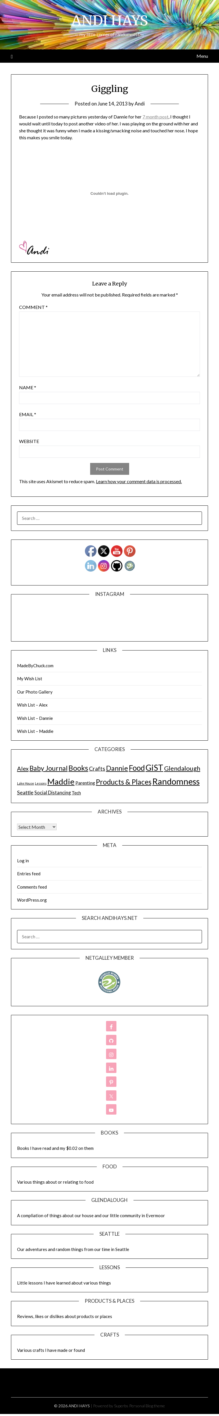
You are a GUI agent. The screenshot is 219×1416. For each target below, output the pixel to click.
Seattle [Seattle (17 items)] (25, 792)
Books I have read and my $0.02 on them (55, 1148)
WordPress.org (32, 899)
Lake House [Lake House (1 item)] (25, 783)
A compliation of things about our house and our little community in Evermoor (91, 1215)
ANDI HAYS (109, 20)
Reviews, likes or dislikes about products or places (64, 1316)
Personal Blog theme (147, 1405)
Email (27, 414)
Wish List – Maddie (35, 731)
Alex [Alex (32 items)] (23, 768)
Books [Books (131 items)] (78, 768)
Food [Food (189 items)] (137, 767)
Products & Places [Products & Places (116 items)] (123, 782)
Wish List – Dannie (35, 718)
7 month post (155, 116)
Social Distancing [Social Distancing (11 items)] (52, 792)
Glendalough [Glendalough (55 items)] (182, 768)
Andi (140, 104)
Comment (33, 307)
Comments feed (32, 886)
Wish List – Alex (32, 704)
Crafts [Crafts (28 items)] (97, 768)
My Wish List (29, 678)
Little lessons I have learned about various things (64, 1282)
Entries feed (28, 873)
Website (29, 441)
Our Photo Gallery (35, 691)
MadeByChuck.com (35, 665)
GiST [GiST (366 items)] (154, 767)
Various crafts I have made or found (51, 1350)
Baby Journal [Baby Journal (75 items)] (48, 768)
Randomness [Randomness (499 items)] (176, 781)
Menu (202, 56)
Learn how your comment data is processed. (139, 481)
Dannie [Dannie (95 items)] (117, 768)
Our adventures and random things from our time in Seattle (73, 1249)
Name (27, 387)
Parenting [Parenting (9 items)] (85, 782)
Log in (23, 860)
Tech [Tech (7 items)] (76, 792)
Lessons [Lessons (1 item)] (41, 783)
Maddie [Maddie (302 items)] (61, 781)
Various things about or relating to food (55, 1182)
